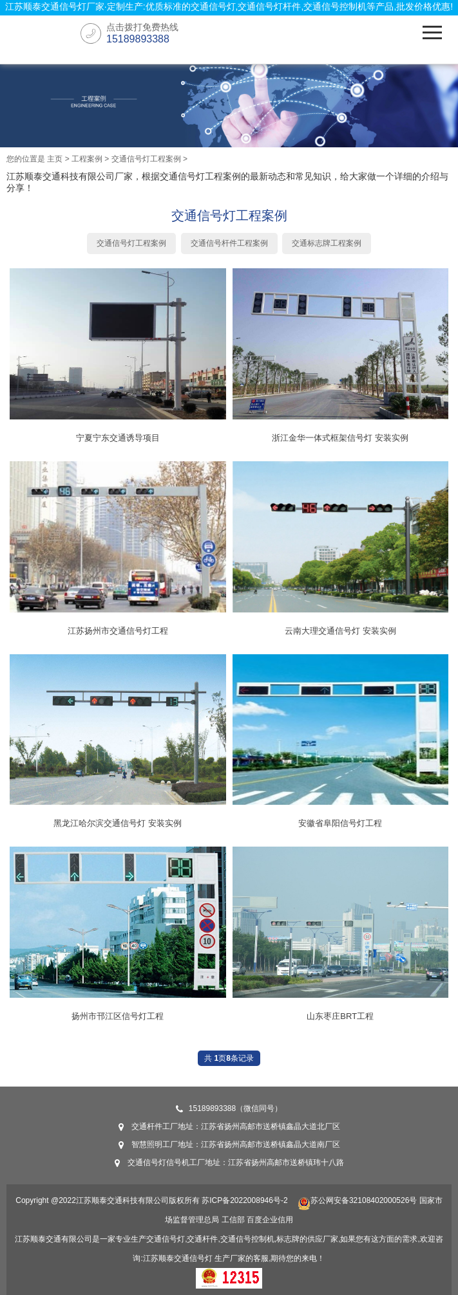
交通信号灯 (193, 1258)
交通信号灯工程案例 (146, 158)
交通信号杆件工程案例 (229, 243)
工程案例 (87, 158)
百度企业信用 (270, 1219)
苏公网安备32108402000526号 (357, 1200)
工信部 (233, 1219)
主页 (54, 158)
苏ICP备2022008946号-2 (244, 1200)
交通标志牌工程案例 (326, 243)
